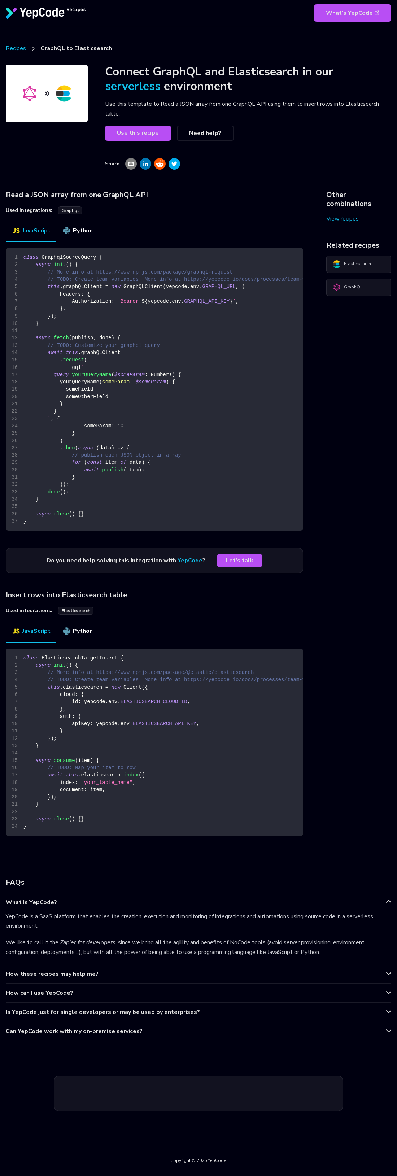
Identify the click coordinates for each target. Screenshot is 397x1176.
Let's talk (239, 561)
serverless (133, 86)
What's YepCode (352, 13)
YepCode (190, 561)
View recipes (342, 219)
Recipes (16, 48)
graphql (70, 210)
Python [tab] (77, 230)
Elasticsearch (351, 264)
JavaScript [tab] (31, 230)
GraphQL (347, 287)
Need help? (205, 133)
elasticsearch (75, 611)
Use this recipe (138, 133)
